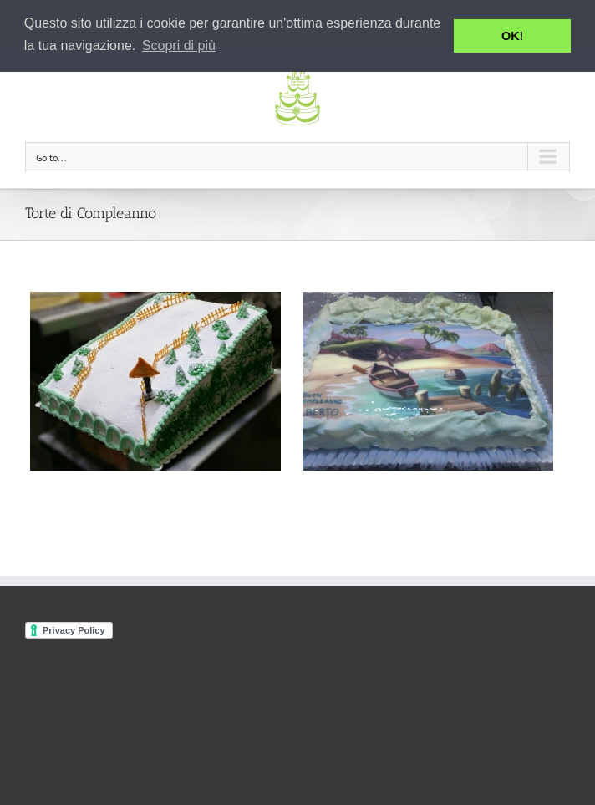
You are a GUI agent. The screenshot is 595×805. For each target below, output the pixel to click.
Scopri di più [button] (179, 45)
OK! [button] (512, 36)
